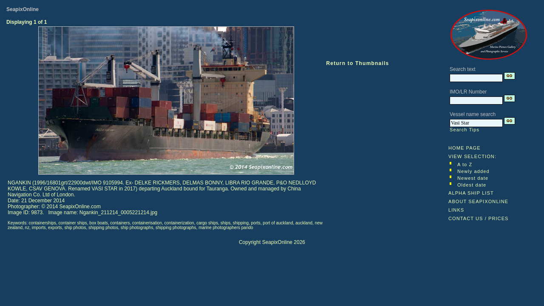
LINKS (456, 209)
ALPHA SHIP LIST (471, 193)
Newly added (473, 171)
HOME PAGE (464, 147)
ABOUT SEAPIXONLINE (478, 201)
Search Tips (464, 129)
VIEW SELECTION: (472, 156)
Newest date (472, 178)
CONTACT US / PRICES (478, 218)
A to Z (464, 164)
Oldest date (471, 184)
